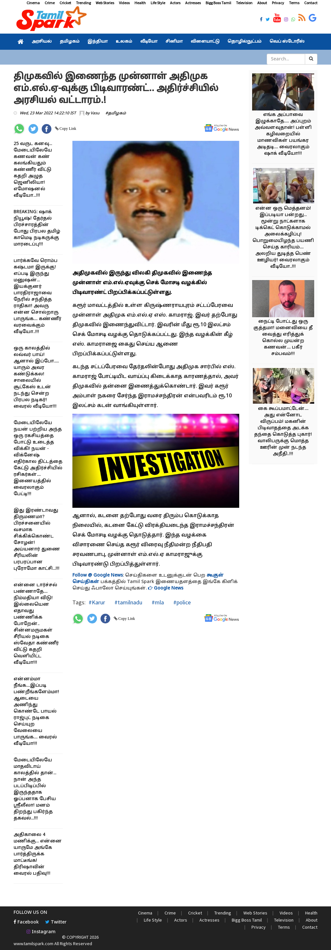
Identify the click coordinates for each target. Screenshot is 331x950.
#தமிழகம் (115, 113)
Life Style (158, 2)
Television (244, 2)
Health (140, 2)
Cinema (33, 2)
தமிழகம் (70, 41)
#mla (157, 602)
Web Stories (105, 2)
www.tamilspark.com (33, 943)
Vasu (95, 113)
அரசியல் (42, 41)
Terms (294, 2)
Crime (50, 2)
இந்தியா (98, 41)
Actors (175, 2)
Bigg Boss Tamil (218, 2)
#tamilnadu (127, 602)
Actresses (193, 2)
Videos (124, 2)
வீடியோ (148, 41)
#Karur (97, 602)
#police (181, 602)
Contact (310, 2)
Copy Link (67, 128)
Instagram (41, 932)
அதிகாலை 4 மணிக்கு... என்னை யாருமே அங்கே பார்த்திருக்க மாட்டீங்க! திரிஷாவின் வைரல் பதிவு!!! (38, 854)
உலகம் (124, 41)
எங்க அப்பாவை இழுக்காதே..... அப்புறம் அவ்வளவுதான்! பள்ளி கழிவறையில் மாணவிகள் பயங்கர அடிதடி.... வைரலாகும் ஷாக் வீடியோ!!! (283, 134)
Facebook (26, 922)
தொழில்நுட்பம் (245, 41)
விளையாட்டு (205, 41)
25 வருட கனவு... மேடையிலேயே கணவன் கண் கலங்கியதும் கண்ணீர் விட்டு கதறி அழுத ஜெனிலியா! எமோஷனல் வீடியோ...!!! (33, 169)
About (262, 2)
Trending (83, 2)
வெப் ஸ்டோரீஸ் (287, 41)
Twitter (56, 922)
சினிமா (174, 41)
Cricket (65, 2)
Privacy (278, 2)
